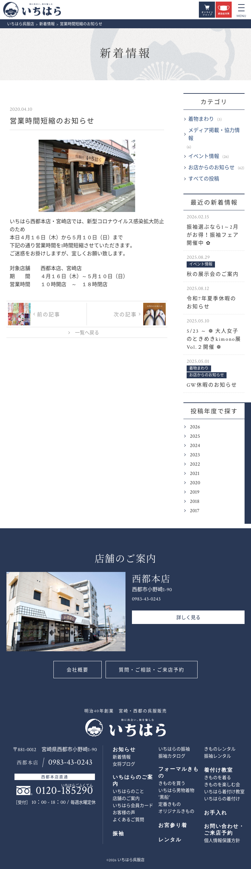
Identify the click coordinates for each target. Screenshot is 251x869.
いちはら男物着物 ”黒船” (176, 794)
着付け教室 (218, 770)
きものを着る (217, 778)
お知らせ (124, 749)
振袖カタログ (171, 756)
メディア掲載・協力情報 (214, 134)
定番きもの (169, 804)
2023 (195, 455)
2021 (195, 473)
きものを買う (171, 783)
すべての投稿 (203, 179)
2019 (195, 492)
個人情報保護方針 (222, 841)
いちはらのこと (128, 791)
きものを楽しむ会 (222, 785)
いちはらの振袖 (174, 749)
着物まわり (201, 119)
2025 (195, 436)
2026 (195, 427)
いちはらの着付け (222, 799)
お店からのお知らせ (211, 167)
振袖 (118, 833)
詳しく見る (188, 618)
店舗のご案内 (126, 799)
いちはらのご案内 (133, 780)
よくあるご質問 (128, 820)
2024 (195, 445)
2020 (195, 482)
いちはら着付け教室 (224, 792)
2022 (195, 464)
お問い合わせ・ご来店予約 (240, 466)
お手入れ (215, 813)
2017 (195, 510)
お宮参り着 (172, 825)
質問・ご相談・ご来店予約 (152, 670)
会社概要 (77, 670)
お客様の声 (124, 813)
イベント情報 (203, 156)
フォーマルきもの (178, 772)
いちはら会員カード (133, 806)
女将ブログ (124, 764)
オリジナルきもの (176, 811)
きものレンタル (220, 749)
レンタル (169, 840)
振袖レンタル (217, 756)
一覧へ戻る (87, 333)
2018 (195, 501)
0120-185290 (64, 790)
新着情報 (125, 54)
